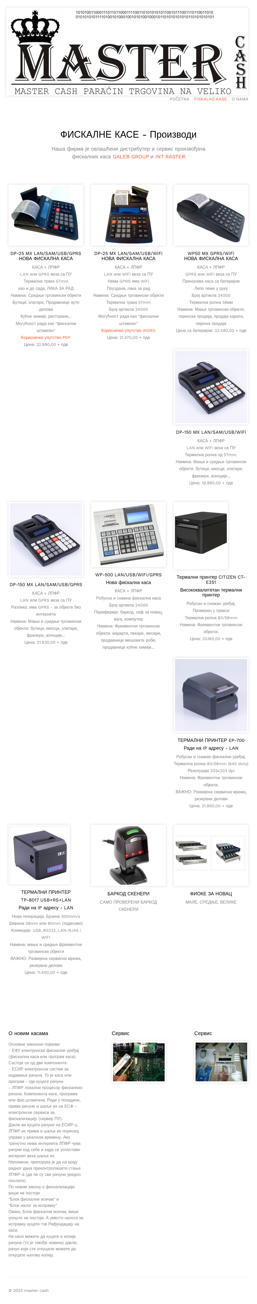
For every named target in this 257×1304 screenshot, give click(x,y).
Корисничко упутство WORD (128, 330)
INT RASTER (170, 156)
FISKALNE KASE (210, 99)
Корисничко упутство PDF (46, 337)
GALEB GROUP (131, 156)
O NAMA (240, 99)
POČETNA (179, 99)
